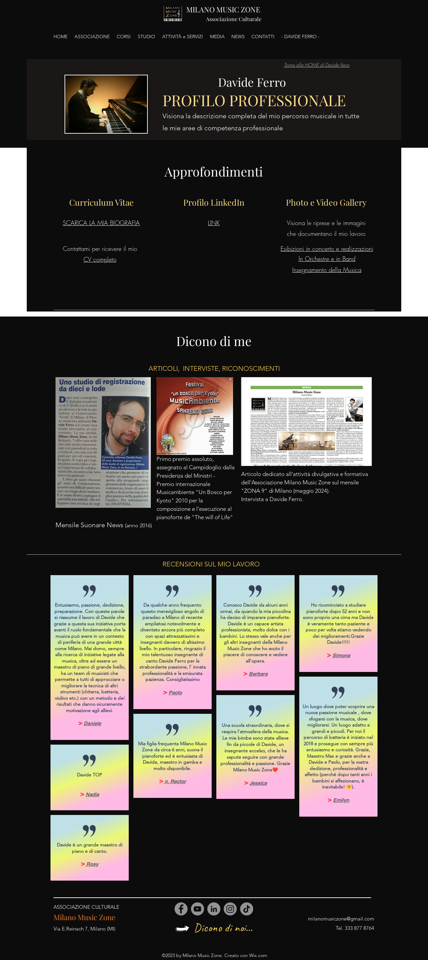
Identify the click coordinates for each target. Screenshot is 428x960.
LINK (214, 223)
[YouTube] (197, 908)
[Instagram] (230, 908)
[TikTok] (246, 908)
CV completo (100, 259)
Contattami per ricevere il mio (100, 249)
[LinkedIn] (213, 908)
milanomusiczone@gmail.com (341, 918)
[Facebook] (181, 908)
